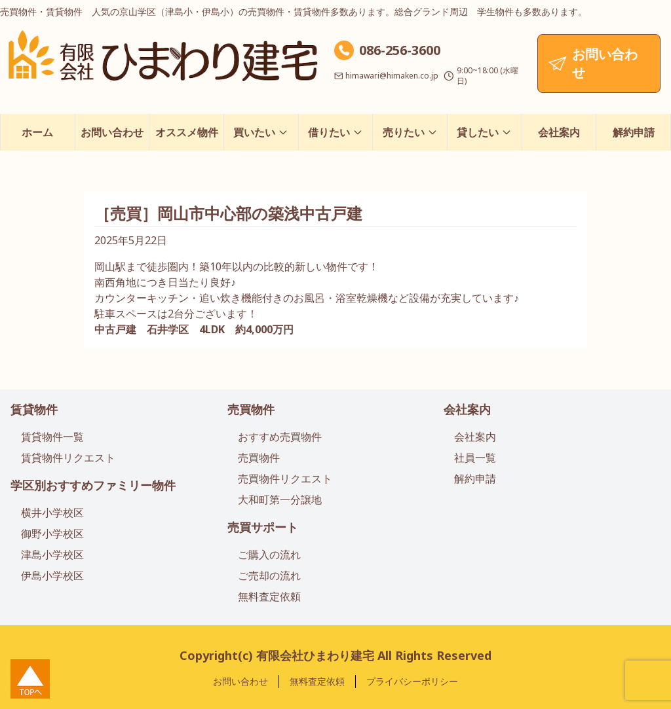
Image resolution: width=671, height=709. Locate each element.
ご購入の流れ (269, 554)
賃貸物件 (34, 409)
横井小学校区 (52, 512)
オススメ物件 (186, 132)
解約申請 (634, 132)
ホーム (37, 132)
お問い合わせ (112, 132)
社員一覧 (475, 457)
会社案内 (559, 132)
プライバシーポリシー (412, 681)
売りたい (410, 132)
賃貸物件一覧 (52, 436)
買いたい (260, 132)
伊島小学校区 (52, 575)
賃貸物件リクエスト (68, 457)
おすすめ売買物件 (280, 436)
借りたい (335, 132)
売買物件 (251, 409)
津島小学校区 (52, 554)
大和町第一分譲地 (280, 499)
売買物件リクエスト (285, 478)
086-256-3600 (399, 50)
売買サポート (262, 527)
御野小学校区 (52, 533)
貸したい (484, 132)
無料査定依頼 (269, 596)
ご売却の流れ (269, 575)
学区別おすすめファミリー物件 (93, 485)
